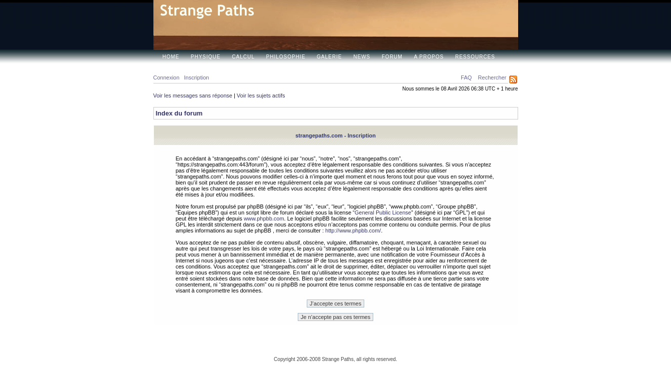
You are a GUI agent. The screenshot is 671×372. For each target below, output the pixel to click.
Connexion (166, 77)
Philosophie (286, 57)
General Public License (383, 213)
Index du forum (179, 113)
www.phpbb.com (264, 219)
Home (170, 57)
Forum (392, 57)
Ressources (475, 57)
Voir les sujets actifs (261, 95)
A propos (429, 57)
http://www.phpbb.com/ (353, 231)
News (361, 57)
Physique (206, 57)
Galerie (329, 57)
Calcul (243, 57)
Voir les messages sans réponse (192, 95)
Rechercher (492, 77)
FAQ (466, 77)
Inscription (196, 77)
